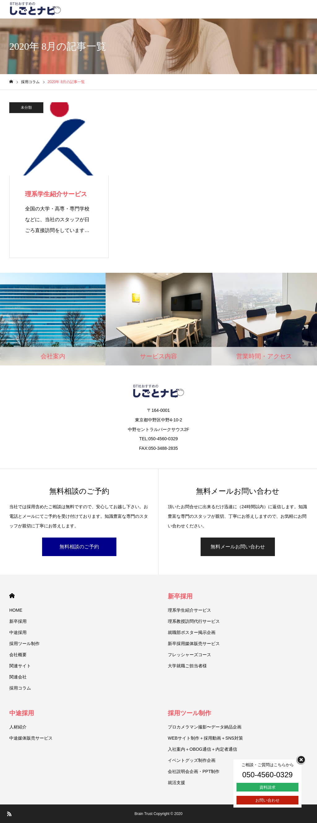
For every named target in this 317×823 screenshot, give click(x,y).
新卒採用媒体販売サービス (194, 643)
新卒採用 (18, 621)
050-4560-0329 (267, 774)
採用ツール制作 (24, 643)
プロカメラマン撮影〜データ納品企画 (204, 726)
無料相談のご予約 (79, 546)
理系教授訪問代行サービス (194, 621)
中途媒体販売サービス (31, 738)
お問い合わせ (267, 800)
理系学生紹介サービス (189, 610)
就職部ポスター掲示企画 (191, 632)
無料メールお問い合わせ (238, 546)
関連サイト (20, 665)
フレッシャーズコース (189, 654)
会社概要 (18, 654)
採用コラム (20, 688)
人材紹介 (18, 726)
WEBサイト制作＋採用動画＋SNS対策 (205, 738)
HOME (12, 595)
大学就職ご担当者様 (187, 665)
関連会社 (18, 676)
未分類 (26, 107)
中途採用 (18, 632)
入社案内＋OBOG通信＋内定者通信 (202, 749)
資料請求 (267, 787)
